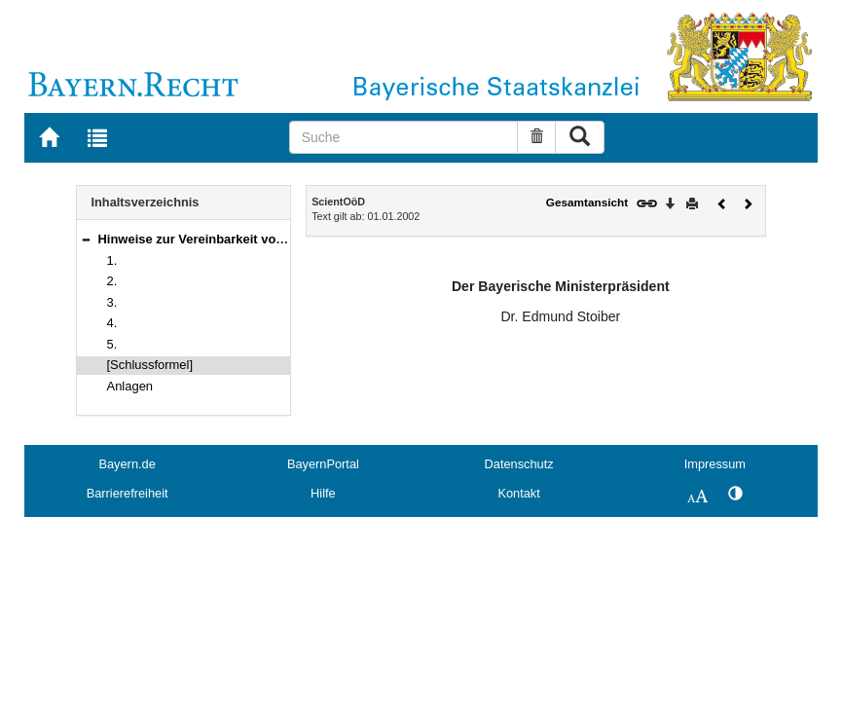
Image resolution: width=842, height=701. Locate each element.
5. (112, 344)
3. (112, 302)
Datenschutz (519, 464)
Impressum (715, 464)
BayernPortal (323, 464)
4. (112, 322)
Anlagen (130, 386)
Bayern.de (126, 464)
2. (112, 281)
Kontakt (518, 493)
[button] (86, 239)
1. (112, 260)
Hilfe (323, 493)
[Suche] (404, 137)
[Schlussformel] (150, 364)
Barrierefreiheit (127, 493)
